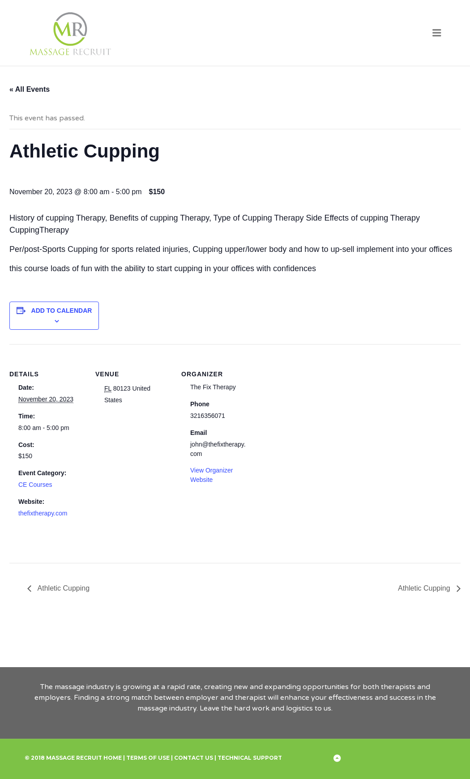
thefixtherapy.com (42, 513)
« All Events (29, 89)
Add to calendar (61, 310)
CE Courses (35, 484)
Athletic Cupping (63, 588)
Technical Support (250, 757)
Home (112, 757)
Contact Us (193, 757)
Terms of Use (148, 757)
